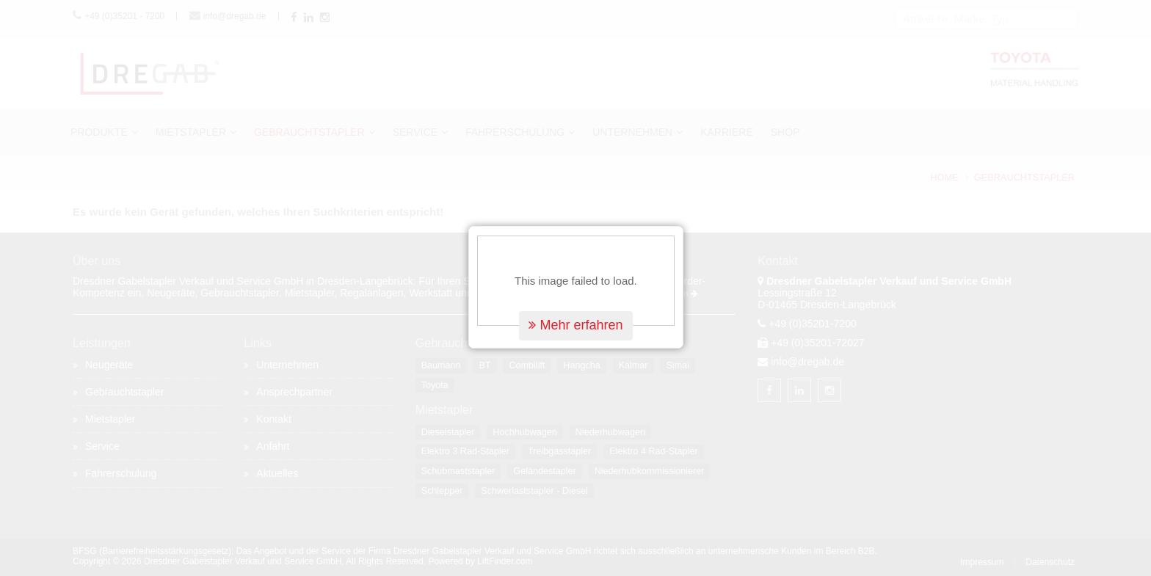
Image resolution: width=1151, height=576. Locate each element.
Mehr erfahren (575, 323)
